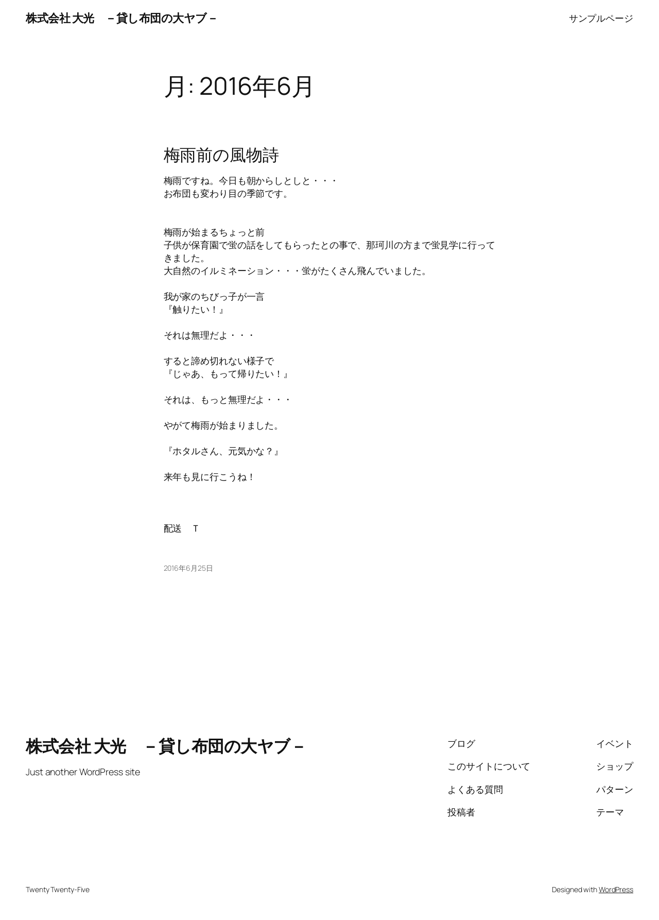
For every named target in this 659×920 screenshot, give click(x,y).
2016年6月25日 (188, 568)
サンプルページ (601, 18)
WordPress (616, 889)
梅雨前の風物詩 (221, 155)
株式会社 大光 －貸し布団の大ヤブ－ (122, 18)
